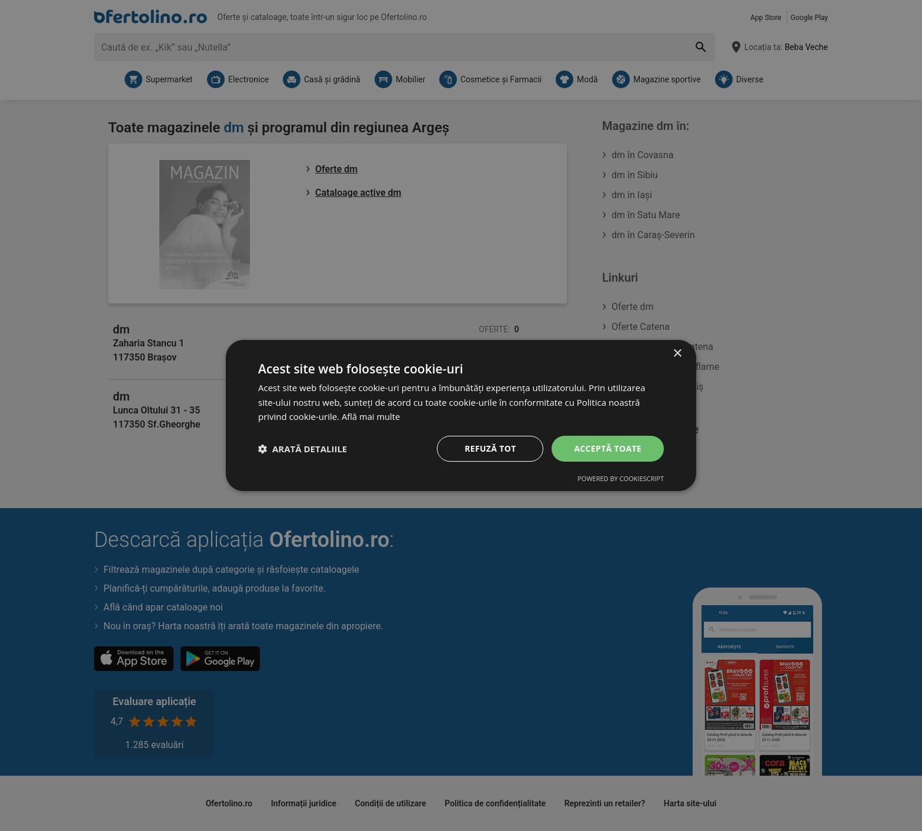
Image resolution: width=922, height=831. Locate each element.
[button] (302, 448)
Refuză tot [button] (490, 448)
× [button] (677, 353)
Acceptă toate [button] (607, 448)
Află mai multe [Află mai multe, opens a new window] (371, 416)
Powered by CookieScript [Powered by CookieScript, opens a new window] (620, 479)
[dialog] (461, 415)
